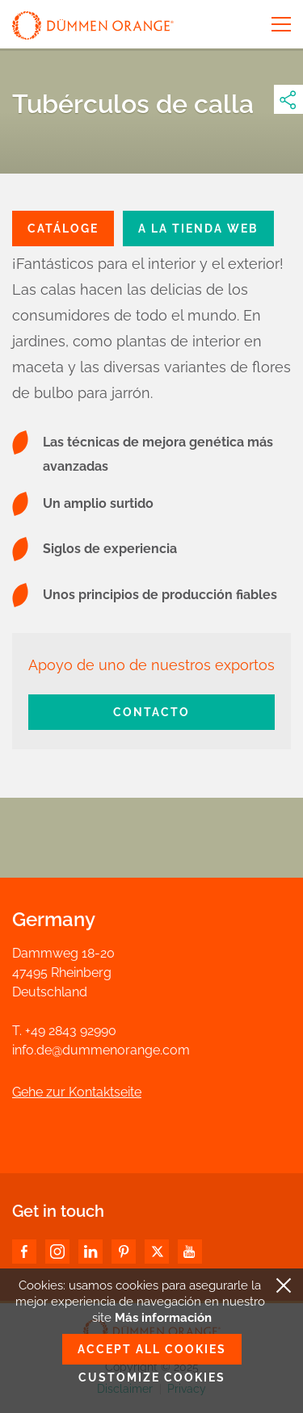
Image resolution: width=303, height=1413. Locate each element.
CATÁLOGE (63, 228)
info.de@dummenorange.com (101, 1050)
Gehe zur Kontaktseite (76, 1092)
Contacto (151, 712)
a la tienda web (198, 228)
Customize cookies (151, 1377)
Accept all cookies (152, 1349)
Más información (163, 1317)
